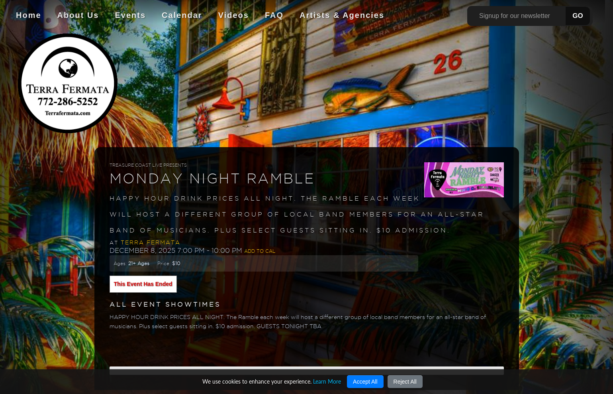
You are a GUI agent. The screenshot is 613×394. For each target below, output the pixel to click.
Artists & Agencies (342, 15)
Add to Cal (259, 251)
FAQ (274, 15)
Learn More (327, 381)
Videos (233, 15)
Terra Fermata (150, 242)
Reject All (405, 381)
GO (577, 16)
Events (130, 15)
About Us (78, 15)
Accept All (365, 381)
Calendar (182, 15)
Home (28, 15)
